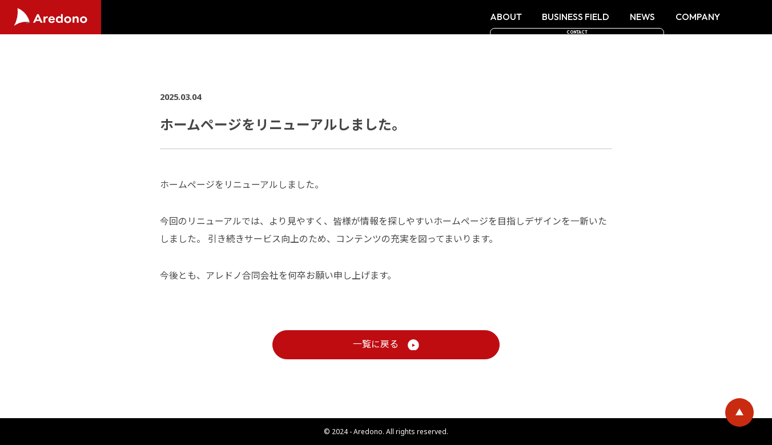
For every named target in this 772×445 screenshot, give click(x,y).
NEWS (563, 17)
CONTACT (711, 17)
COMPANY (618, 17)
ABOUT (427, 17)
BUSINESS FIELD (496, 17)
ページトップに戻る (739, 412)
